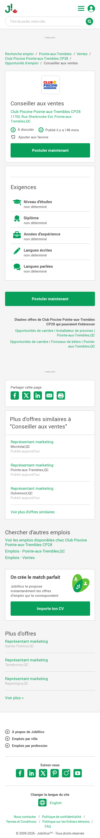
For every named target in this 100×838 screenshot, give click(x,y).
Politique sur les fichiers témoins (66, 822)
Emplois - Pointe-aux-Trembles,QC (35, 551)
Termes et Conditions (21, 822)
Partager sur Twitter (26, 395)
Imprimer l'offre (61, 395)
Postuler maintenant (50, 150)
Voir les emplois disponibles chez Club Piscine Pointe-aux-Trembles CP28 (46, 542)
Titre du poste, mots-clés (50, 21)
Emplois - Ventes (20, 557)
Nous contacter (25, 817)
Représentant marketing (32, 441)
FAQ (48, 826)
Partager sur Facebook (15, 395)
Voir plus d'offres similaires (33, 511)
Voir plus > (14, 697)
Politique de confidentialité (62, 817)
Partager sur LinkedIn (38, 395)
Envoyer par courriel (49, 395)
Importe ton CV (50, 608)
